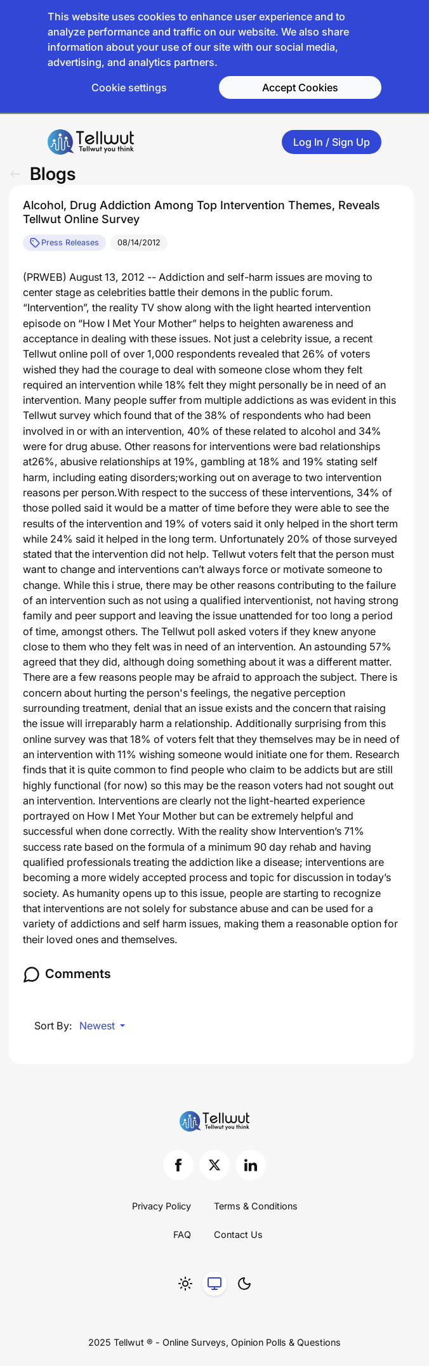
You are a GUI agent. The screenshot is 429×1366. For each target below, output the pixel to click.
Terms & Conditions (256, 1206)
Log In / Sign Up (331, 142)
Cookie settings (129, 87)
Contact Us (238, 1234)
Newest (98, 1025)
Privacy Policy (161, 1206)
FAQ (182, 1234)
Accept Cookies (300, 87)
